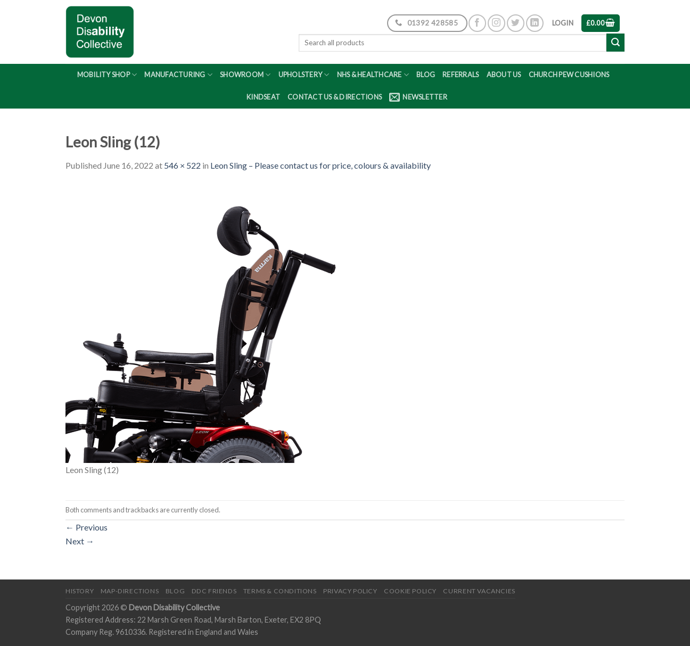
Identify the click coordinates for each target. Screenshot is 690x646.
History (79, 591)
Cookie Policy (410, 591)
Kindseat (263, 97)
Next (79, 541)
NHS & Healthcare (373, 75)
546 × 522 (182, 165)
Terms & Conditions (280, 591)
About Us (504, 74)
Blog (425, 74)
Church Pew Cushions (569, 74)
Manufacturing (178, 75)
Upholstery (304, 75)
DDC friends (214, 591)
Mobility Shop (107, 75)
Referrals (460, 74)
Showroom (245, 75)
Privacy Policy (350, 591)
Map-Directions (130, 591)
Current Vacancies (479, 591)
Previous (86, 527)
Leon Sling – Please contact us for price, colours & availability (320, 165)
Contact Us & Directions (335, 97)
